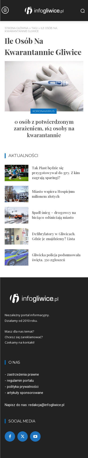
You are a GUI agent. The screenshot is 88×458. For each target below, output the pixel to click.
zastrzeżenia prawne (23, 374)
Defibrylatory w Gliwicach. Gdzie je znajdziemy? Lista (53, 236)
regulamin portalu (20, 380)
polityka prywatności (22, 387)
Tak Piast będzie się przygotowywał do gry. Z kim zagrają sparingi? (56, 172)
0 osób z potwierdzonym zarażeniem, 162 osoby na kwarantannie (44, 128)
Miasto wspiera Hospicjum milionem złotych (53, 194)
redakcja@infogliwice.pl (46, 405)
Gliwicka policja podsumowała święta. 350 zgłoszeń (56, 257)
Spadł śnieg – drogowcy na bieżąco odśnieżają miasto (54, 215)
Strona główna (16, 28)
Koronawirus (43, 111)
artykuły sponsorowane (25, 393)
